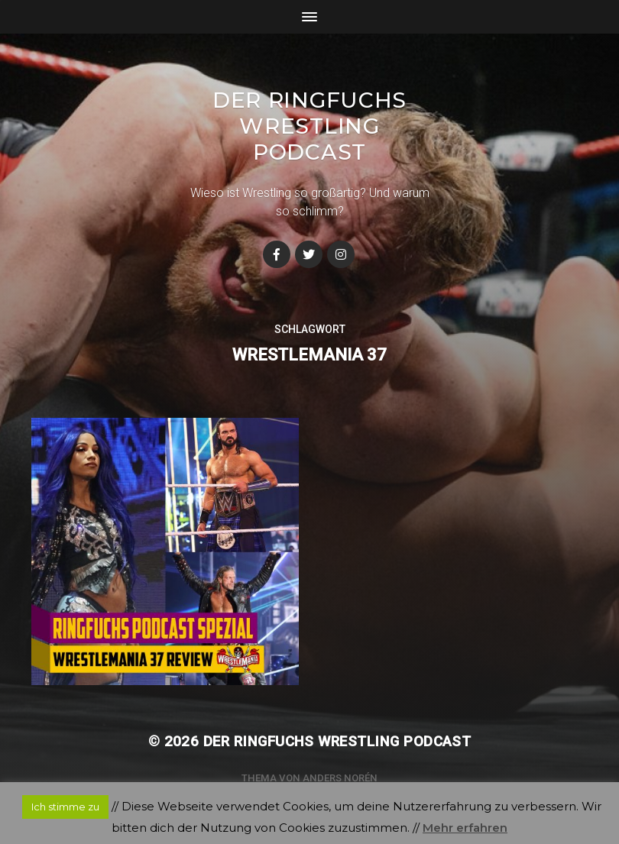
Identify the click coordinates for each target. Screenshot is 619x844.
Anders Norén (340, 778)
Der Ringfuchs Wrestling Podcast (309, 126)
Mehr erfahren (465, 827)
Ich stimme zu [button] (65, 806)
